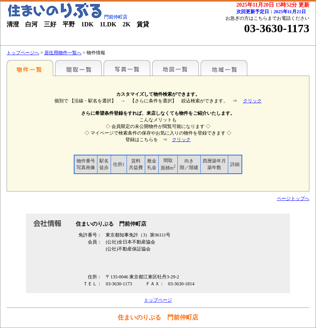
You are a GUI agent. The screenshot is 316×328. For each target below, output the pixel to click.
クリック (252, 101)
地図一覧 (175, 68)
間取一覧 (78, 68)
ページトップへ (293, 198)
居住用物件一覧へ (63, 52)
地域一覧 (224, 68)
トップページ (158, 300)
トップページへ (23, 52)
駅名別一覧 (30, 68)
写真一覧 (127, 68)
